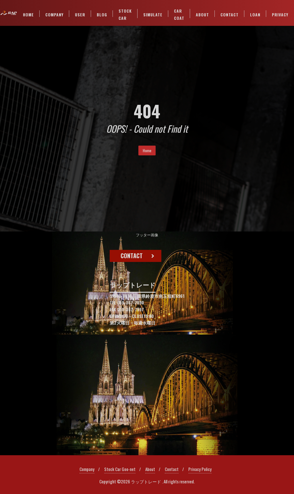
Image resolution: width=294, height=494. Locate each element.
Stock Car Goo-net (120, 469)
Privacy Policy (200, 469)
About (150, 469)
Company (87, 469)
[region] (147, 343)
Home (147, 150)
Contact (172, 469)
